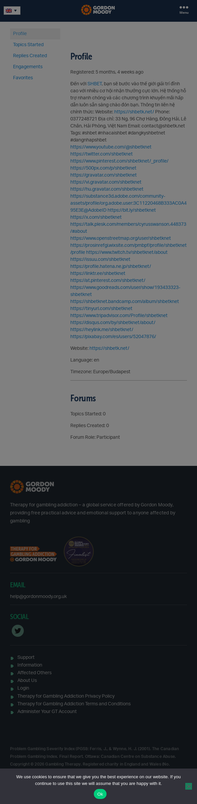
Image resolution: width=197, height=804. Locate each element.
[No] (188, 786)
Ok (100, 794)
